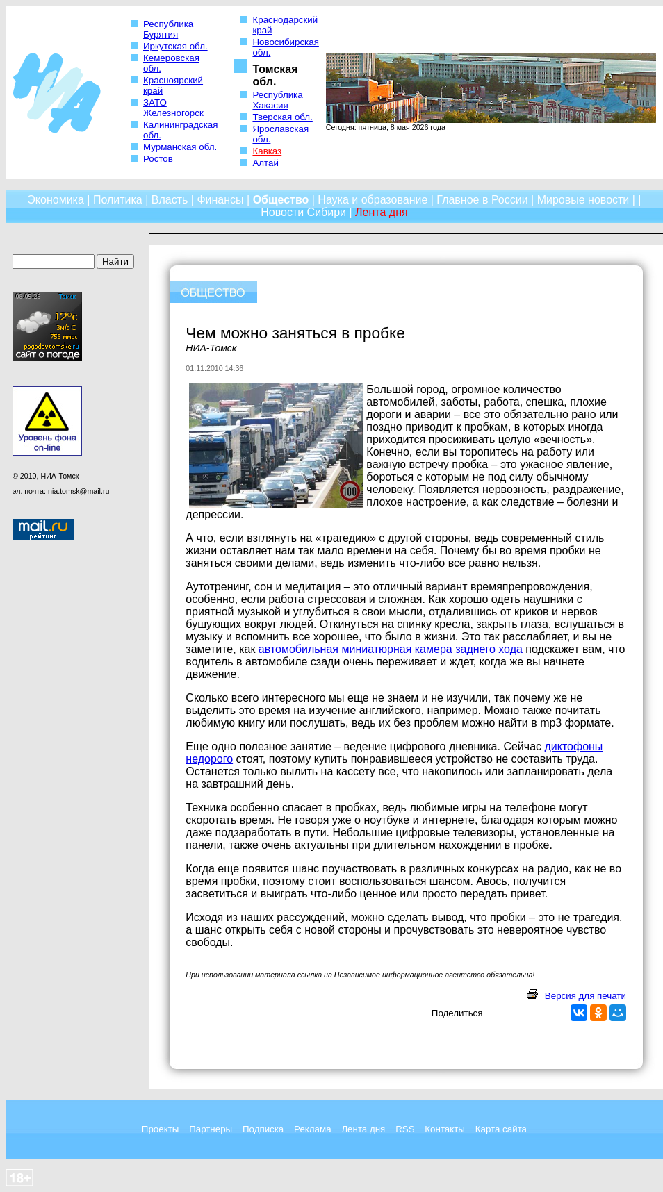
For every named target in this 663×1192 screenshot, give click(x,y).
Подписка (263, 1129)
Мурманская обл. (180, 147)
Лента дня (363, 1129)
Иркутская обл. (175, 46)
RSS (404, 1129)
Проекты (160, 1129)
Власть (170, 200)
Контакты (445, 1129)
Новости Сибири (303, 212)
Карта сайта (501, 1129)
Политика (117, 200)
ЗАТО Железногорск (173, 107)
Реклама (312, 1129)
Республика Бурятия (168, 29)
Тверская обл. (282, 117)
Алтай (265, 163)
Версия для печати (585, 996)
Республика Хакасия (277, 100)
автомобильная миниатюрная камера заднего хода (391, 649)
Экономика (55, 200)
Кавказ (266, 151)
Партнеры (210, 1129)
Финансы (220, 200)
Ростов (158, 159)
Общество (281, 200)
